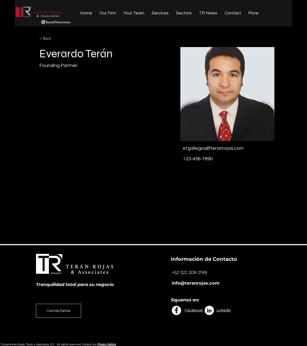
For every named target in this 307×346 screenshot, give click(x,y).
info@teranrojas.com (195, 283)
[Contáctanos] (58, 311)
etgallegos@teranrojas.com (213, 148)
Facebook (194, 310)
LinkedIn (224, 310)
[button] (48, 38)
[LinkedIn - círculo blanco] (209, 310)
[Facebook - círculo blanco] (176, 310)
